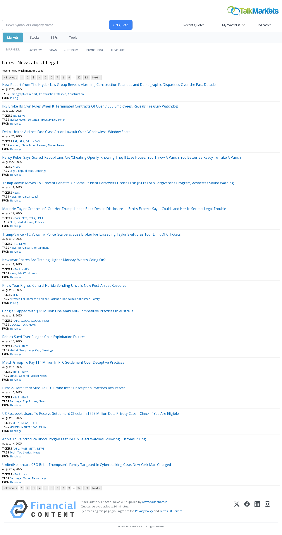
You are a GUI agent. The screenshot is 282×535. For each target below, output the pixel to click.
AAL (15, 141)
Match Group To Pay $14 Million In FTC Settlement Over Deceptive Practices (63, 362)
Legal (13, 171)
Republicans (25, 171)
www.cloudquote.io (154, 502)
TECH (33, 423)
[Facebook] (246, 509)
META (16, 423)
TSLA (32, 218)
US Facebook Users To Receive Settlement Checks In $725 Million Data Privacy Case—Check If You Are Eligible (90, 413)
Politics (39, 222)
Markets (13, 37)
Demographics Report (23, 94)
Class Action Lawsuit (33, 145)
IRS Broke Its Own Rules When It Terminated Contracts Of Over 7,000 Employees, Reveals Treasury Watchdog (90, 106)
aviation (14, 145)
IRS (14, 116)
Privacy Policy (144, 511)
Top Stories (30, 401)
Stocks (34, 37)
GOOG (25, 321)
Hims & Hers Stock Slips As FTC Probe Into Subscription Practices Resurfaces (64, 388)
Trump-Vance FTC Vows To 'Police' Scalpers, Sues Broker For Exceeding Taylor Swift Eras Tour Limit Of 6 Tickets (91, 234)
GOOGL (36, 321)
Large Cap (34, 350)
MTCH (16, 372)
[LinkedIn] (257, 509)
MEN (15, 295)
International (94, 50)
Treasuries (117, 50)
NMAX (25, 269)
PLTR (25, 218)
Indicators (265, 25)
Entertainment (40, 248)
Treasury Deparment (53, 120)
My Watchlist (231, 25)
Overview (35, 50)
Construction (76, 94)
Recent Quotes (194, 25)
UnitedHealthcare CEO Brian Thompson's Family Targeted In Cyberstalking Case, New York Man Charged (86, 464)
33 (86, 77)
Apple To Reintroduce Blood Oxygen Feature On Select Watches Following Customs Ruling (74, 439)
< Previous (10, 77)
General (24, 376)
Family (96, 299)
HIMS (16, 397)
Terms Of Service (171, 511)
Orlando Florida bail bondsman (70, 299)
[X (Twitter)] (236, 509)
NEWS (21, 116)
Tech (24, 325)
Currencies (71, 50)
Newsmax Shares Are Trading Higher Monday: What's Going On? (54, 259)
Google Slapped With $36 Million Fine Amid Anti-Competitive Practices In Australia (67, 311)
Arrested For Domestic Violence (29, 299)
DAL (28, 141)
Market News (18, 120)
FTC (15, 244)
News (53, 50)
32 (79, 77)
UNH (40, 218)
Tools (73, 37)
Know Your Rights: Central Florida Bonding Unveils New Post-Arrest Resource (64, 285)
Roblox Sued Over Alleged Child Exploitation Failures (44, 336)
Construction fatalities (52, 94)
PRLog (14, 98)
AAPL (16, 321)
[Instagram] (267, 509)
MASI (24, 448)
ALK (21, 141)
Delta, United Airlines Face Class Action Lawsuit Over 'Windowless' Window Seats (66, 131)
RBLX (25, 346)
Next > (96, 77)
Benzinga (33, 120)
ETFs (54, 37)
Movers (32, 273)
